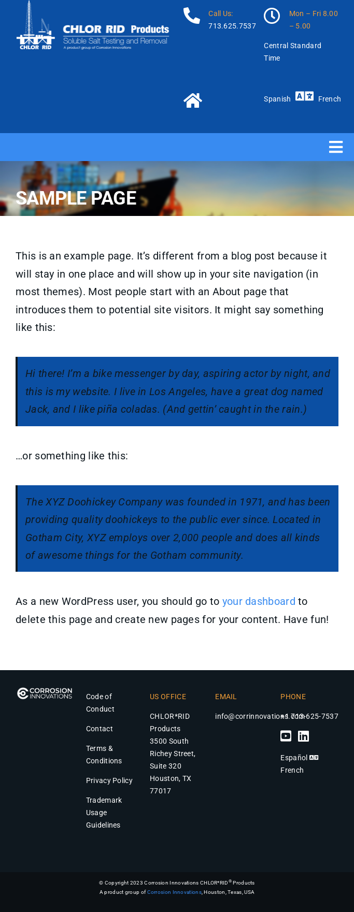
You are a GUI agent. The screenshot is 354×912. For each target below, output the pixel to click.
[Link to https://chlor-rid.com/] (216, 100)
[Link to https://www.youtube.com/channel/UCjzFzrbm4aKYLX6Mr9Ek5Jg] (285, 736)
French (330, 99)
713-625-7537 (314, 716)
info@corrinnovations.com (260, 716)
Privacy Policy (109, 780)
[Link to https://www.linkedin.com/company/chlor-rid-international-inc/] (303, 736)
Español (293, 758)
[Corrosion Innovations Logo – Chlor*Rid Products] (45, 688)
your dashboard (258, 601)
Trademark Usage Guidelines (104, 812)
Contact (99, 729)
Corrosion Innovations (174, 892)
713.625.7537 (232, 26)
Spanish (277, 99)
